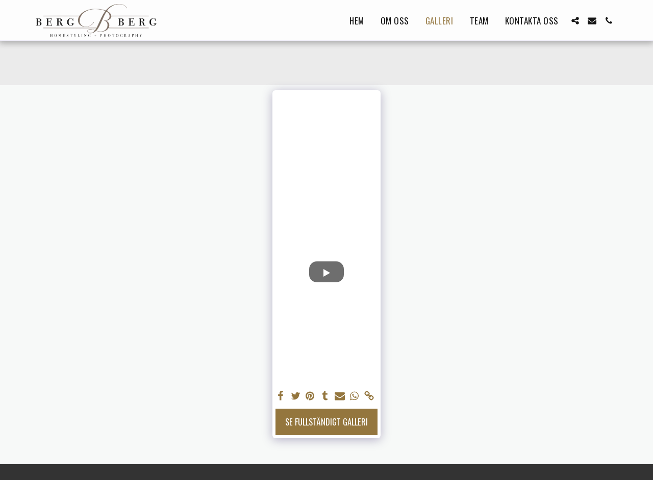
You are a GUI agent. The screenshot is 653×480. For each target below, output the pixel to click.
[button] (575, 20)
